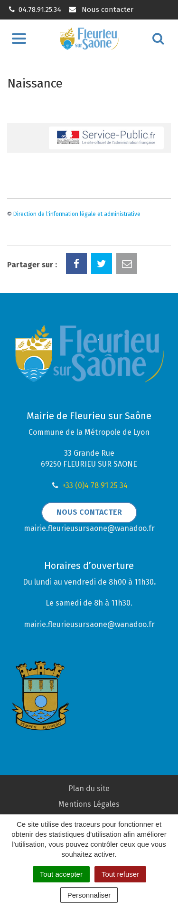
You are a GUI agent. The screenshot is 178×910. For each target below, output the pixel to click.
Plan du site (89, 788)
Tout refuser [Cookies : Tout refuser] (120, 874)
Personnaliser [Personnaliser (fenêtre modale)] (89, 895)
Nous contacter (100, 9)
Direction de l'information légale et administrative (77, 214)
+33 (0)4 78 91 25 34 (95, 485)
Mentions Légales (89, 804)
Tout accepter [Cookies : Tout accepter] (61, 874)
